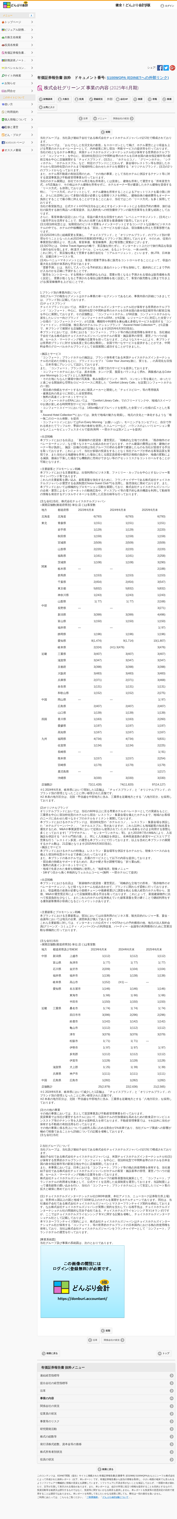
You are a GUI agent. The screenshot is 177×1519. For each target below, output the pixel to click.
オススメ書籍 (11, 150)
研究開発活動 (48, 1428)
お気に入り (49, 107)
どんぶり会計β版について (115, 1497)
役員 (81, 99)
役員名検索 (10, 45)
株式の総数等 (48, 1436)
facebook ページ (13, 142)
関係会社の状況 (121, 118)
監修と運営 (10, 127)
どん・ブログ (11, 135)
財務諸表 (47, 99)
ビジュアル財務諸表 (15, 29)
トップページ (11, 22)
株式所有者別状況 (51, 1451)
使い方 (7, 104)
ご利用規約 (92, 1497)
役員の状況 (47, 1459)
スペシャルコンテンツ (17, 68)
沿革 (85, 118)
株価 (169, 99)
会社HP (124, 99)
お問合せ (9, 91)
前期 (108, 132)
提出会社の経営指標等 (54, 1383)
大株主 (65, 99)
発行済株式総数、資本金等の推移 (61, 1444)
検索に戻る (52, 1353)
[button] (168, 6)
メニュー (102, 118)
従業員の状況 (48, 1413)
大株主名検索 (11, 37)
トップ (165, 1353)
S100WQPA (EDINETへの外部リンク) (138, 78)
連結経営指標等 (49, 1375)
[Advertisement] (106, 36)
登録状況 (98, 99)
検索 (140, 99)
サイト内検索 (11, 75)
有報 (154, 99)
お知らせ (9, 83)
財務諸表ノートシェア (17, 60)
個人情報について (14, 119)
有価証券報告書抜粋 (15, 53)
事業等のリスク (49, 1421)
